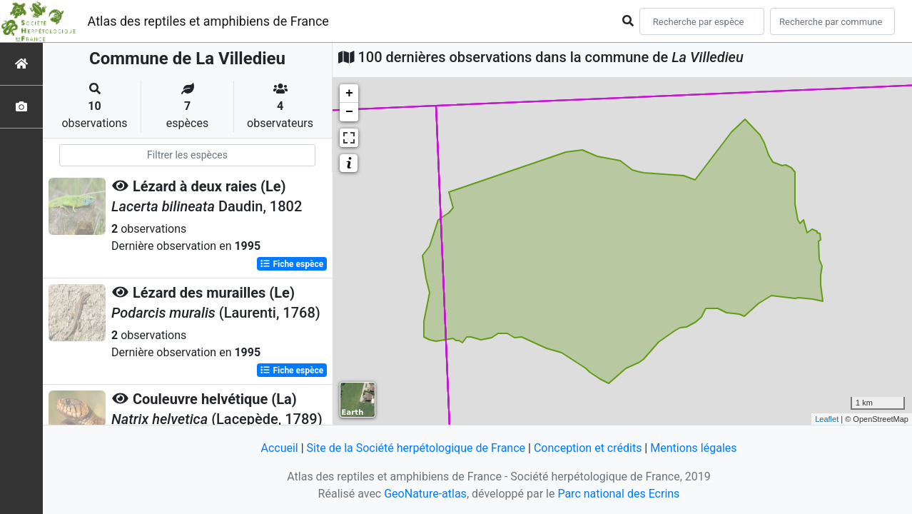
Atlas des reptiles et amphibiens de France (208, 21)
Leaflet (826, 419)
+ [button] (349, 93)
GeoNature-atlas (425, 493)
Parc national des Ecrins (618, 493)
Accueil (279, 448)
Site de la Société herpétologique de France (416, 448)
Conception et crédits (588, 448)
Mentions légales (693, 448)
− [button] (349, 112)
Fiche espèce (291, 264)
